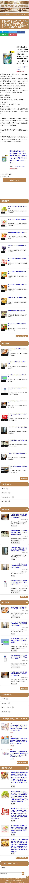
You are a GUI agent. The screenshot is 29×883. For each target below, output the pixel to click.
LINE (4, 34)
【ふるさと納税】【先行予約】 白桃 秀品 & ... (17, 219)
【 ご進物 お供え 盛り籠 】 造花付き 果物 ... (17, 310)
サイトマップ (15, 882)
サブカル (7, 14)
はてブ (4, 32)
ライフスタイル (15, 14)
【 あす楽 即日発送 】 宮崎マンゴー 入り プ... (17, 232)
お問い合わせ (8, 882)
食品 (13, 786)
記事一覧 (21, 882)
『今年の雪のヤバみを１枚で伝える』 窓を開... (18, 427)
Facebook (12, 32)
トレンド (14, 525)
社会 (13, 559)
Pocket (12, 34)
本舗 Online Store (20, 166)
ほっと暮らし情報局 (13, 878)
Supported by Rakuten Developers (14, 880)
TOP (2, 14)
